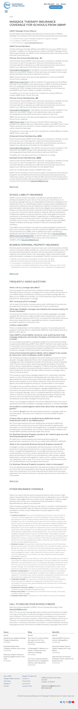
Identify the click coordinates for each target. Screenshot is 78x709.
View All (6, 635)
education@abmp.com (39, 181)
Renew (63, 4)
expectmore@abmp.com (50, 686)
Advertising (7, 681)
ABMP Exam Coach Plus (19, 82)
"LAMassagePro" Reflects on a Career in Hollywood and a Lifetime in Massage (38, 650)
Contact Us (25, 678)
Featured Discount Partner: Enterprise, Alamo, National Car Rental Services (63, 659)
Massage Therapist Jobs (29, 676)
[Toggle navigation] (6, 11)
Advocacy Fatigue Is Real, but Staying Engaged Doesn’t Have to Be (14, 657)
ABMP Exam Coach (17, 122)
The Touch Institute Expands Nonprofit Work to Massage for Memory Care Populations (38, 661)
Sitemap (6, 686)
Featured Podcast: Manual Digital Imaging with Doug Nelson (61, 648)
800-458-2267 (49, 4)
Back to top (14, 187)
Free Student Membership (20, 70)
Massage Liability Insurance (12, 678)
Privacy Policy (26, 681)
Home (11, 16)
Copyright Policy (27, 686)
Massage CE (7, 683)
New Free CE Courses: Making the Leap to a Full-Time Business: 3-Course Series (38, 640)
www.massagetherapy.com (33, 43)
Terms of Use (26, 683)
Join (57, 4)
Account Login (55, 7)
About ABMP (8, 676)
